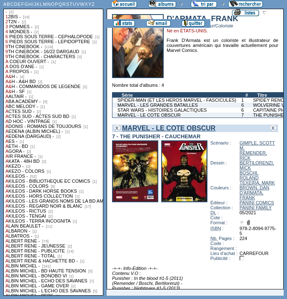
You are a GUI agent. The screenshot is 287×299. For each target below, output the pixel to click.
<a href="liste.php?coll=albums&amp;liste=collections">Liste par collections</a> (53, 148)
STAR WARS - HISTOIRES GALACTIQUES (162, 110)
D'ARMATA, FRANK (251, 195)
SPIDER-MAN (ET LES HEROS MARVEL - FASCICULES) (176, 100)
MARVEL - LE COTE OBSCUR (149, 115)
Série (127, 95)
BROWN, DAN (255, 187)
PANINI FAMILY (256, 207)
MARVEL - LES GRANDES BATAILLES (157, 105)
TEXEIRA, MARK (257, 182)
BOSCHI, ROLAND (249, 175)
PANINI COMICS (257, 202)
